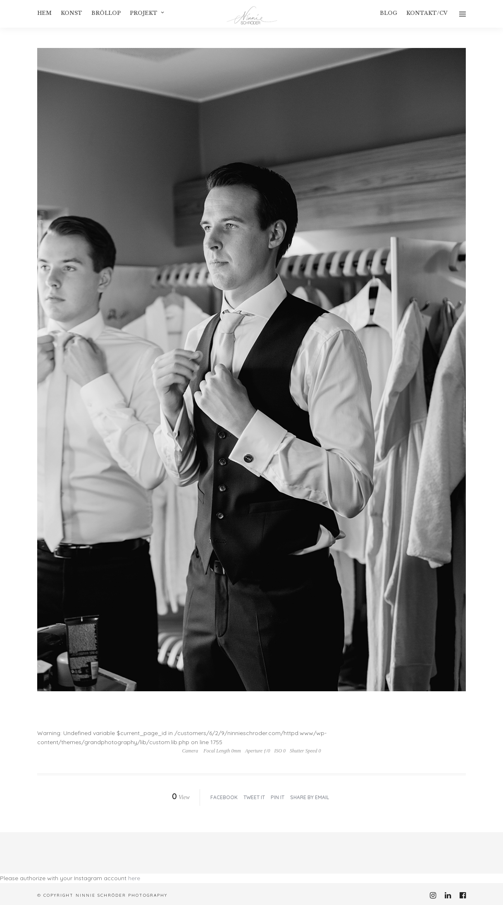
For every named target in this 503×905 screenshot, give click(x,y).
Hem (44, 13)
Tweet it (254, 797)
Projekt (143, 13)
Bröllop (106, 13)
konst (71, 13)
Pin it (277, 797)
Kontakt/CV (427, 13)
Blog (388, 13)
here (134, 878)
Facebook (224, 797)
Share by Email (309, 797)
